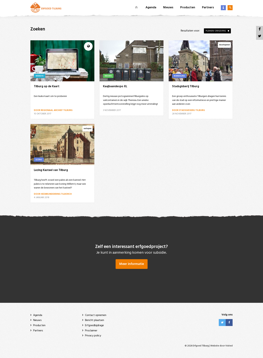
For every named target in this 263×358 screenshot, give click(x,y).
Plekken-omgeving (216, 31)
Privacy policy (93, 335)
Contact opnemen (95, 315)
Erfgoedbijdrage (94, 325)
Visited (229, 346)
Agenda (150, 7)
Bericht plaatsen (94, 320)
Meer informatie (131, 264)
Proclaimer (91, 330)
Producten (187, 7)
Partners (208, 7)
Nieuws (168, 7)
